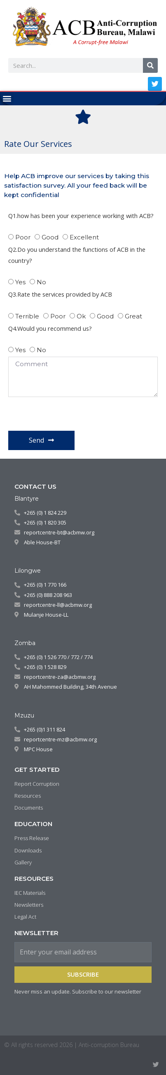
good (105, 316)
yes (20, 282)
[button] (7, 98)
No (41, 282)
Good (50, 237)
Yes (20, 350)
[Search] (150, 65)
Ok (81, 316)
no (41, 350)
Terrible (27, 316)
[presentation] (70, 414)
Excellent (84, 237)
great (133, 316)
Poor (22, 237)
